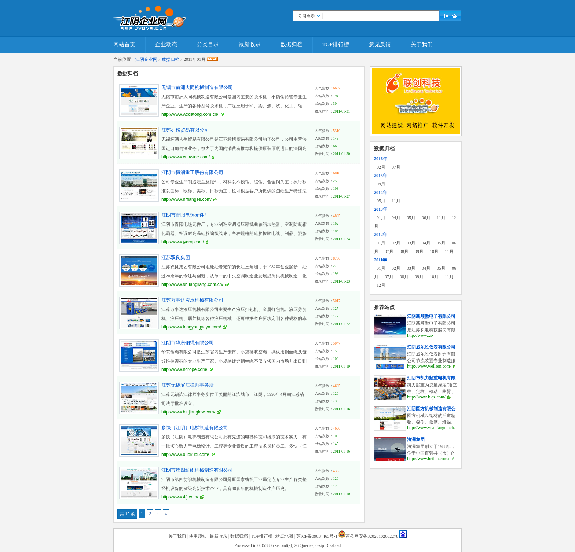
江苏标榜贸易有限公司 (185, 130)
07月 (396, 167)
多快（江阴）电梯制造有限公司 (194, 427)
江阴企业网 (146, 59)
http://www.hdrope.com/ (184, 369)
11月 (396, 200)
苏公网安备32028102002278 (371, 536)
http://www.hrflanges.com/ (186, 199)
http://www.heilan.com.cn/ (430, 458)
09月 (381, 184)
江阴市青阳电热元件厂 (185, 215)
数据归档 (292, 44)
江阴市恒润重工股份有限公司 (192, 172)
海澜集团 (416, 439)
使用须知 (197, 536)
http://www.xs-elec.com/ (420, 338)
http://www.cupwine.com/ (185, 156)
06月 (426, 217)
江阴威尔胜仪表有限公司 (431, 347)
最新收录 (250, 44)
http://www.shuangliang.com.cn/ (192, 284)
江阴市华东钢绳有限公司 (187, 342)
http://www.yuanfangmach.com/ (435, 427)
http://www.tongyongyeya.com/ (191, 327)
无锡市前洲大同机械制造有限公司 (197, 87)
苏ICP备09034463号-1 (317, 536)
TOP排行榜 (335, 44)
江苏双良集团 (175, 257)
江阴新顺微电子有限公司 (431, 316)
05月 (381, 200)
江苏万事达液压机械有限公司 (192, 300)
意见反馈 (380, 44)
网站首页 (124, 44)
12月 (381, 285)
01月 (381, 217)
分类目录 (208, 44)
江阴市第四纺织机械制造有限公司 (197, 470)
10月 (434, 251)
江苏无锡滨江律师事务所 (187, 385)
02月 (381, 167)
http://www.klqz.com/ (426, 397)
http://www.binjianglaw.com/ (188, 412)
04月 (396, 217)
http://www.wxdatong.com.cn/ (189, 114)
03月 (411, 243)
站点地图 (284, 536)
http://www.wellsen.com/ (429, 366)
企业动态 (166, 44)
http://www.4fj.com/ (179, 497)
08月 (404, 251)
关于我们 (422, 44)
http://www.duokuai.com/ (185, 454)
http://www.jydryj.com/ (182, 241)
